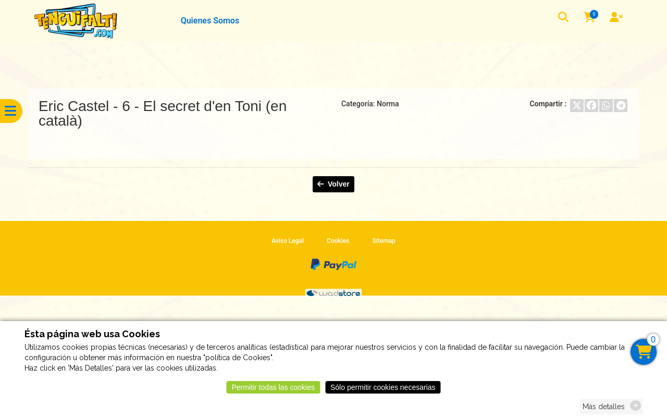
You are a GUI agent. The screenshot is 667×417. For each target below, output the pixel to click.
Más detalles (604, 410)
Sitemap (383, 240)
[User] (617, 18)
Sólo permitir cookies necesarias (383, 390)
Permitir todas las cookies (273, 390)
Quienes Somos (210, 21)
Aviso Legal (287, 240)
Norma (388, 104)
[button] (564, 18)
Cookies (338, 240)
